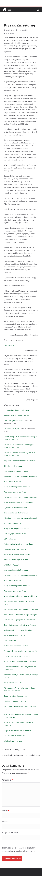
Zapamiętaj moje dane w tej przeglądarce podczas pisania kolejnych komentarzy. (19, 849)
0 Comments (9, 33)
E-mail (5, 821)
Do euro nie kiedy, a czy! (13, 749)
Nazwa (5, 811)
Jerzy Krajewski (10, 30)
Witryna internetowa (10, 832)
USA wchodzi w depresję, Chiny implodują (21, 755)
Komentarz (7, 780)
